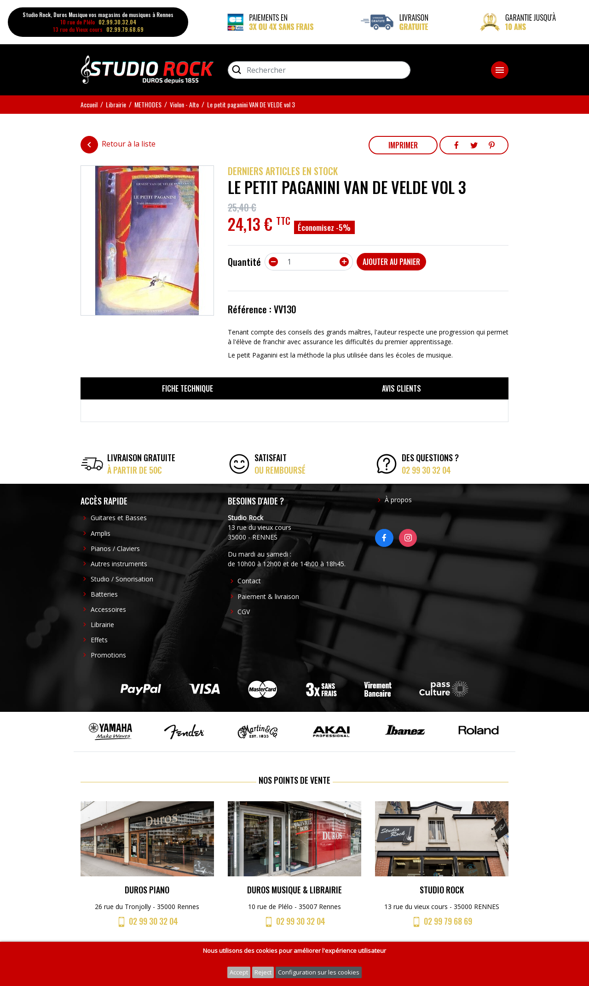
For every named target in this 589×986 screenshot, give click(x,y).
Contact (249, 580)
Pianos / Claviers (115, 548)
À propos (398, 499)
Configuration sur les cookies (318, 972)
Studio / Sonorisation (122, 579)
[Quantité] (308, 261)
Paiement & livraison (268, 596)
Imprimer (403, 145)
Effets (99, 639)
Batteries (104, 594)
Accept (239, 972)
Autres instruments (119, 563)
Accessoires (108, 609)
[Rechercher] (319, 70)
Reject (262, 972)
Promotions (108, 655)
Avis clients (401, 388)
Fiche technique (187, 388)
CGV (243, 611)
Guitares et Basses (119, 517)
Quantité (244, 262)
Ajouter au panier (391, 261)
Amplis (100, 533)
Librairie (102, 624)
